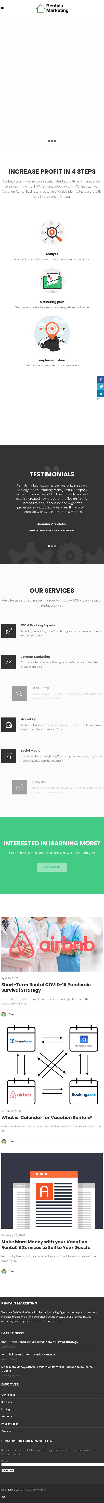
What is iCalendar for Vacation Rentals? (46, 1118)
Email (5, 1460)
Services (6, 1402)
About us (6, 1416)
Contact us (8, 1394)
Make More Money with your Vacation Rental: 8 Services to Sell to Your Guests (45, 1245)
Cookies (6, 1431)
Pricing (5, 1409)
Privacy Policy (9, 1424)
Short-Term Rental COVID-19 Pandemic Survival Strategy (46, 988)
